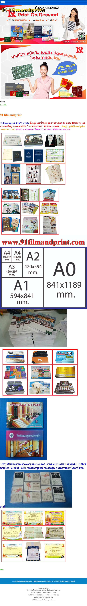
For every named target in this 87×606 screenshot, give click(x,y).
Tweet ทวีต (3, 105)
